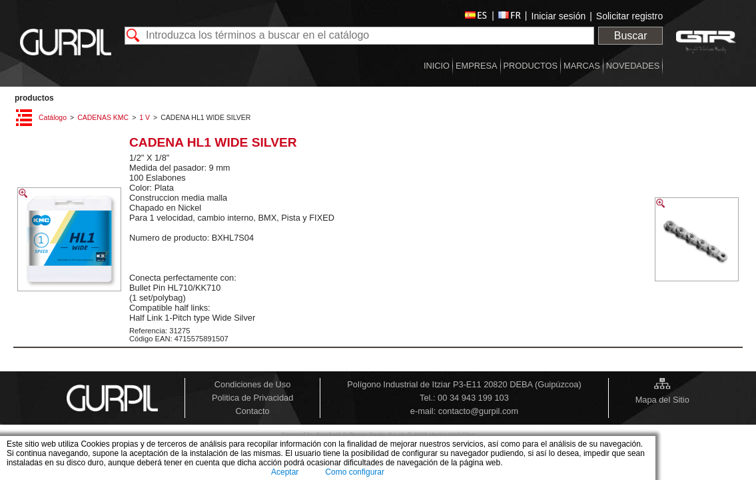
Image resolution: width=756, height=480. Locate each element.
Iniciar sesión (559, 16)
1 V (144, 117)
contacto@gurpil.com (478, 411)
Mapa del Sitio (662, 400)
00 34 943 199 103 (473, 398)
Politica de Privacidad (252, 398)
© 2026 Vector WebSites (441, 434)
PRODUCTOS (34, 98)
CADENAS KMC (103, 117)
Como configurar (354, 472)
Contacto (252, 411)
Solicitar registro (629, 16)
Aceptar (284, 472)
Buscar (630, 35)
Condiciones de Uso (252, 384)
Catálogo (53, 117)
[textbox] (359, 36)
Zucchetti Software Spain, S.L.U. (361, 434)
